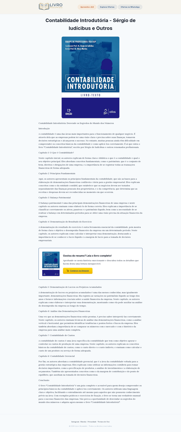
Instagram (75, 422)
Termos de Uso (104, 422)
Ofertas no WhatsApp (130, 7)
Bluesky (83, 422)
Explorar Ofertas (107, 7)
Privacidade (92, 422)
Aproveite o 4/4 (87, 7)
